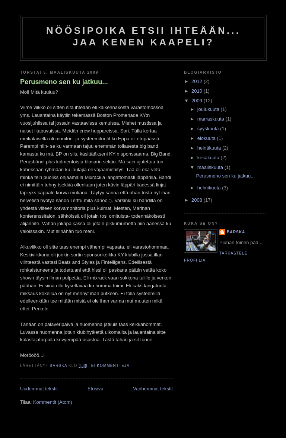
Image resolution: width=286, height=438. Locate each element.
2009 (197, 100)
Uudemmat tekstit (39, 388)
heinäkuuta (209, 148)
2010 (197, 91)
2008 (197, 200)
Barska (236, 232)
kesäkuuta (209, 157)
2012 (197, 81)
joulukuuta (209, 109)
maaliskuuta (211, 167)
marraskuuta (211, 119)
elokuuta (207, 138)
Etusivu (96, 388)
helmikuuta (209, 188)
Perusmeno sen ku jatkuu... (64, 82)
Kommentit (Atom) (52, 402)
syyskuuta (208, 128)
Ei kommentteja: (112, 366)
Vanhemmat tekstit (153, 388)
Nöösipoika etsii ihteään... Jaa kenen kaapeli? (143, 36)
